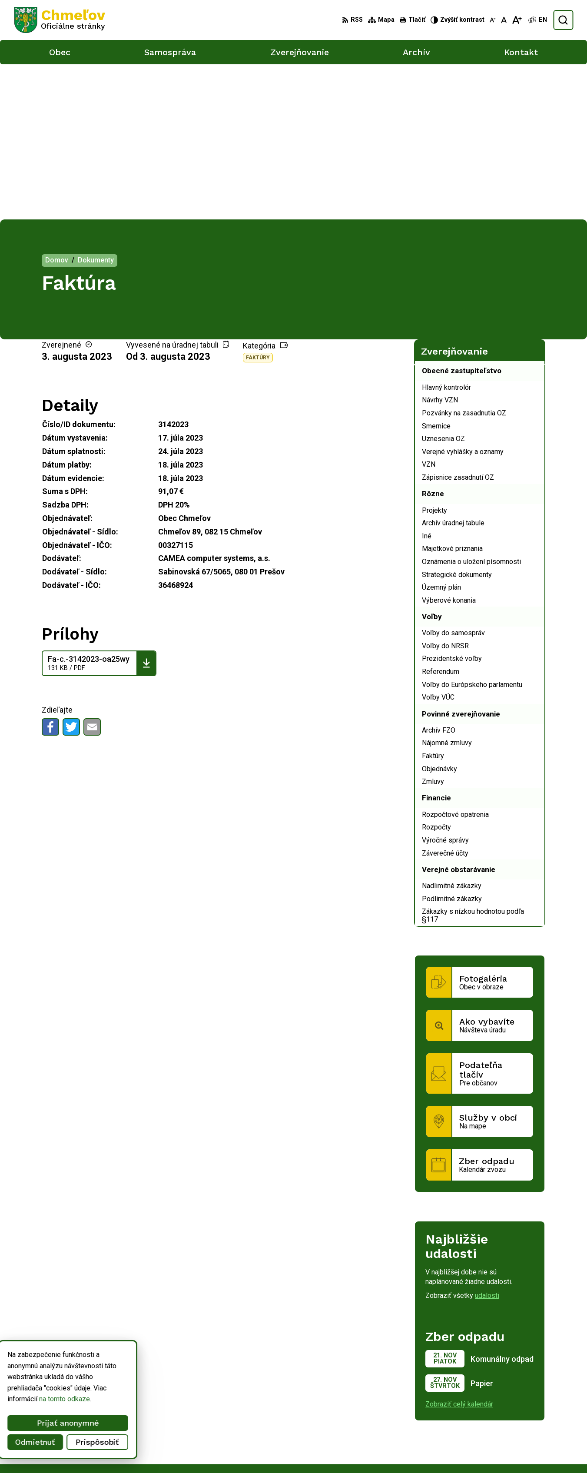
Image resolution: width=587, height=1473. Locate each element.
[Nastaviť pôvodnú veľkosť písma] (503, 20)
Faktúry (258, 202)
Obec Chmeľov (87, 1374)
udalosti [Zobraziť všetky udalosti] (487, 1140)
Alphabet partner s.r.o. (128, 1365)
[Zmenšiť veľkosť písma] (492, 20)
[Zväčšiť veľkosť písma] (516, 20)
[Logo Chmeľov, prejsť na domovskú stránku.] (59, 20)
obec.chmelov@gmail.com (517, 1439)
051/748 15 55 (501, 1429)
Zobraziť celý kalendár (459, 1249)
